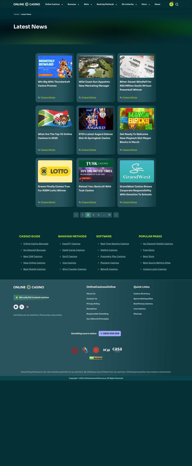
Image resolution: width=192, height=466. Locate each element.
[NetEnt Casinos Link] (112, 250)
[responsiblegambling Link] (85, 350)
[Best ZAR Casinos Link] (33, 256)
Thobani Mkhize (48, 97)
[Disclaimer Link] (91, 308)
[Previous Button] (76, 215)
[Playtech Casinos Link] (112, 263)
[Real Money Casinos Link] (143, 303)
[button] (171, 4)
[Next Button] (116, 215)
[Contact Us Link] (91, 298)
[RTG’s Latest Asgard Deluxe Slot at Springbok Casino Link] (96, 119)
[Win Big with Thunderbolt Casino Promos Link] (55, 67)
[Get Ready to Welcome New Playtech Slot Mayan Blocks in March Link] (137, 119)
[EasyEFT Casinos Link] (72, 244)
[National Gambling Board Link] (106, 350)
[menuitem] (54, 4)
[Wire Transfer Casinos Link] (72, 269)
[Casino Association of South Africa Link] (117, 350)
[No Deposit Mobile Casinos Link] (156, 244)
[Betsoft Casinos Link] (112, 269)
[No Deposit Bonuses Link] (33, 250)
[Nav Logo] (26, 4)
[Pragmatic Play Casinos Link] (112, 256)
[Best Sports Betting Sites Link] (156, 263)
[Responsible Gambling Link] (97, 313)
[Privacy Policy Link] (93, 303)
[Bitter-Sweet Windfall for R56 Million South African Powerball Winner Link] (137, 67)
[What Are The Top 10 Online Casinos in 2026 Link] (55, 119)
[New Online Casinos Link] (33, 263)
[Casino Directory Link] (142, 293)
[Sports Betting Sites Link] (143, 298)
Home (16, 14)
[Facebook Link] (15, 307)
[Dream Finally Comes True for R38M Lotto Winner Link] (55, 171)
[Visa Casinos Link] (72, 263)
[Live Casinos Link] (140, 308)
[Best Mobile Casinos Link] (33, 269)
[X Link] (21, 307)
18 (109, 214)
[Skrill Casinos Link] (72, 256)
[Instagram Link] (27, 307)
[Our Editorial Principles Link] (97, 318)
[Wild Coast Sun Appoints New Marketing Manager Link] (96, 67)
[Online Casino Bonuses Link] (33, 244)
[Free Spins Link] (156, 250)
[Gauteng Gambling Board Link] (96, 350)
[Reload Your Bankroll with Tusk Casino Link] (96, 171)
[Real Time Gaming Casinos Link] (112, 244)
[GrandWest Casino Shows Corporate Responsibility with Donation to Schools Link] (137, 171)
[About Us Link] (90, 293)
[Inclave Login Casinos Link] (156, 269)
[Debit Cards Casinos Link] (72, 250)
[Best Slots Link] (156, 256)
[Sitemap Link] (138, 313)
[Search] (177, 4)
